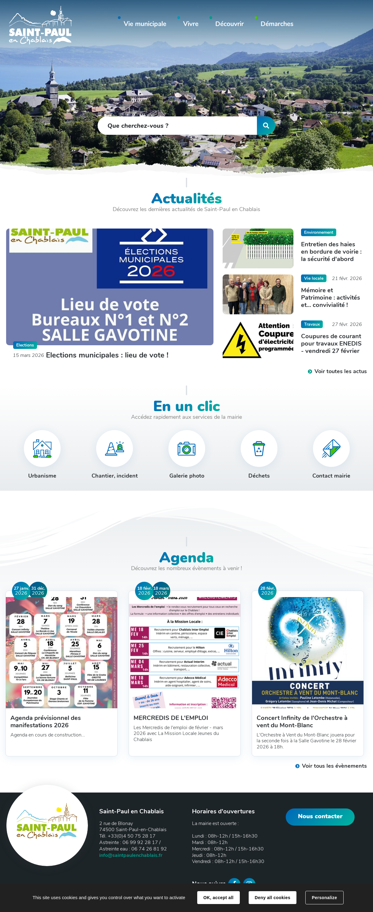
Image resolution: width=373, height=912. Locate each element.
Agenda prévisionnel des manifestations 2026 (45, 721)
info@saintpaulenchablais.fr (130, 855)
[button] (145, 25)
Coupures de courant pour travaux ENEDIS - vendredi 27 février (331, 344)
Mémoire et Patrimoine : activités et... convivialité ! (330, 298)
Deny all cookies (272, 897)
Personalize (324, 897)
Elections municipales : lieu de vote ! (107, 355)
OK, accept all (218, 897)
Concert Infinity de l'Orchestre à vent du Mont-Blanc (302, 721)
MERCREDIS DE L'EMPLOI (171, 718)
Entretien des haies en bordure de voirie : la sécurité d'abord (331, 252)
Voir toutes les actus (341, 371)
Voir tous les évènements (334, 766)
